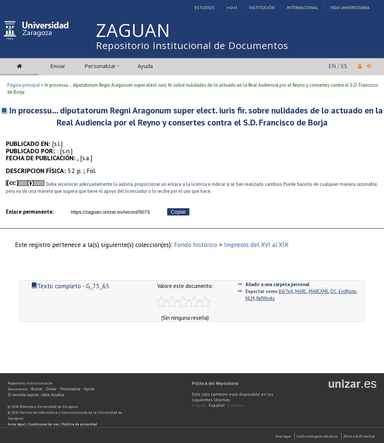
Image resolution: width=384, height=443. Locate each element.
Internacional (302, 7)
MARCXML (319, 291)
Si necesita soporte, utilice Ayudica (36, 395)
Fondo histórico (195, 244)
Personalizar (100, 66)
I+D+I (232, 7)
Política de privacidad (79, 424)
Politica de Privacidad (359, 436)
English (199, 405)
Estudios (205, 7)
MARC (301, 291)
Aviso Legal (283, 436)
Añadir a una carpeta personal (277, 284)
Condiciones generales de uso (317, 436)
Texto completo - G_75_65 (70, 285)
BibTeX (286, 291)
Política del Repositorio (215, 383)
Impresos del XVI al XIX (256, 244)
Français (235, 405)
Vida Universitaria (349, 7)
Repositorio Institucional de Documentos (192, 45)
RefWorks (265, 298)
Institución (262, 7)
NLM (250, 298)
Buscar (36, 389)
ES (344, 66)
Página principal (23, 85)
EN (332, 66)
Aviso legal (16, 424)
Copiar (178, 212)
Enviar (57, 66)
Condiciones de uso (44, 424)
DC (334, 291)
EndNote (348, 291)
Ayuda (145, 66)
